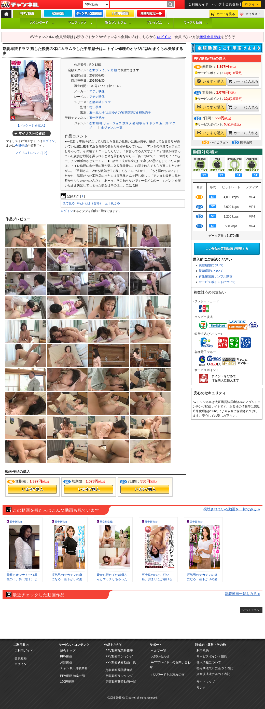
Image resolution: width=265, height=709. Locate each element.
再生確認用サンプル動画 (215, 276)
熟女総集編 (106, 521)
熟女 (92, 123)
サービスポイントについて (217, 282)
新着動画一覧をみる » (242, 594)
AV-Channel (20, 5)
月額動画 (66, 662)
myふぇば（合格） (90, 203)
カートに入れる (243, 81)
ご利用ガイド (198, 4)
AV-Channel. (129, 697)
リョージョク (112, 123)
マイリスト (253, 14)
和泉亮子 (145, 112)
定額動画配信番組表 (119, 670)
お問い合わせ (160, 656)
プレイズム (158, 22)
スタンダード (42, 22)
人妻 (132, 123)
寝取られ (142, 123)
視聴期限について (211, 265)
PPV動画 (66, 656)
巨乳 (99, 123)
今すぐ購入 (32, 489)
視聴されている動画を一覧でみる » (231, 509)
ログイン (252, 4)
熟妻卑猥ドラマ (100, 102)
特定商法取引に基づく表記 (215, 668)
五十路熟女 (97, 118)
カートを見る (226, 14)
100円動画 (67, 681)
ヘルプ (217, 4)
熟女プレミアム (118, 22)
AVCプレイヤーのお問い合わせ (170, 665)
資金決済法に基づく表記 (213, 674)
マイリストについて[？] (31, 153)
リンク (201, 687)
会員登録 (232, 4)
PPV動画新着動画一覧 (120, 662)
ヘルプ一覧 (158, 650)
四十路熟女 (196, 521)
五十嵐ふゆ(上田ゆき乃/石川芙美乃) (113, 112)
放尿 (125, 123)
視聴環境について (211, 271)
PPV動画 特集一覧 (72, 676)
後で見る (69, 203)
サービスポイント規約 (212, 656)
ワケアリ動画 (196, 22)
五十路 (164, 123)
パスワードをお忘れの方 (168, 674)
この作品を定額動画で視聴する (226, 248)
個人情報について (209, 662)
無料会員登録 (210, 37)
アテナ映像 (97, 91)
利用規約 (203, 650)
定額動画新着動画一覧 (120, 681)
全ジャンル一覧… (113, 127)
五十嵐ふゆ (112, 203)
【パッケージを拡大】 (31, 125)
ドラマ (154, 123)
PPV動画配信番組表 (119, 650)
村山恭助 (95, 107)
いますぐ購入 (210, 81)
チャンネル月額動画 (74, 668)
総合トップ (67, 650)
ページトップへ (250, 610)
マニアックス (80, 22)
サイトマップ (206, 681)
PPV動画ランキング (119, 656)
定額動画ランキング (119, 676)
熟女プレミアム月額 (103, 70)
